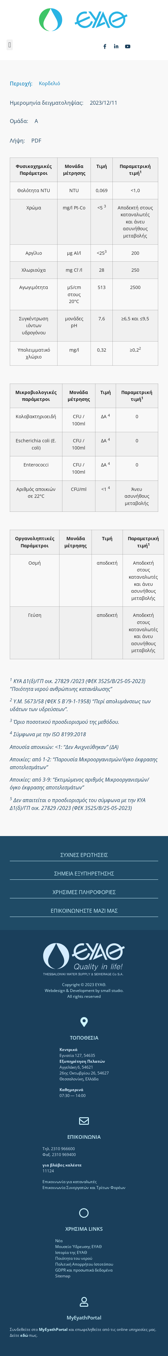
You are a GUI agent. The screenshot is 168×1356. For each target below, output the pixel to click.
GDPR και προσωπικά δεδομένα (83, 1270)
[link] (54, 1329)
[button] (10, 44)
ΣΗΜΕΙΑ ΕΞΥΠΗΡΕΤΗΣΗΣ (84, 873)
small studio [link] (112, 990)
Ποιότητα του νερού (73, 1258)
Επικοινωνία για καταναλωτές (69, 1181)
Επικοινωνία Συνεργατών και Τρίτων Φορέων (84, 1187)
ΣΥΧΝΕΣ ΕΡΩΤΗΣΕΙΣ (84, 855)
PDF (36, 140)
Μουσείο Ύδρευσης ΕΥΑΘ (78, 1246)
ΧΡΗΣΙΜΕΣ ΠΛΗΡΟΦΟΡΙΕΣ (84, 892)
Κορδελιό (49, 83)
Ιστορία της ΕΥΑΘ (71, 1252)
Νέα (58, 1240)
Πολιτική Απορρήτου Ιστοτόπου (84, 1264)
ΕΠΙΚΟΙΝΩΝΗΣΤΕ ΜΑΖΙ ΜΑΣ (84, 910)
